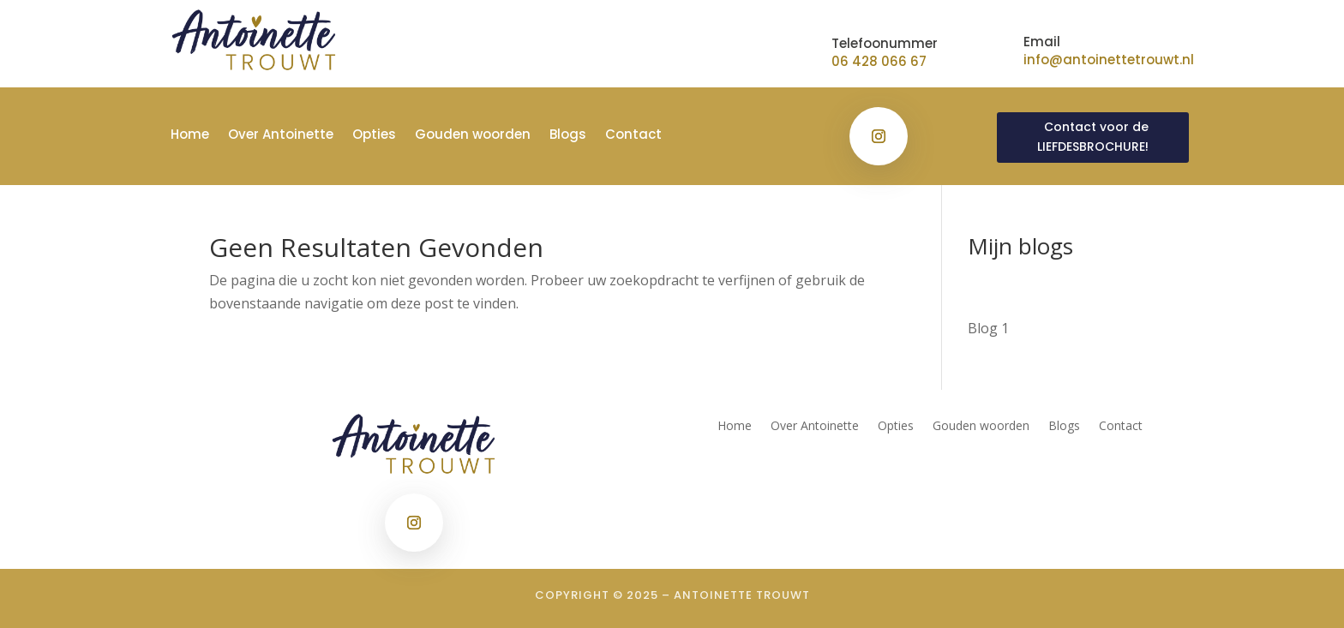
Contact (633, 136)
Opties (374, 136)
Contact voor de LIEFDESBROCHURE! (1093, 137)
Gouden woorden (473, 136)
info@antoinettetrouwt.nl (1108, 60)
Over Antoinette (280, 136)
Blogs (567, 136)
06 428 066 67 (879, 61)
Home (190, 136)
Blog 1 (988, 328)
